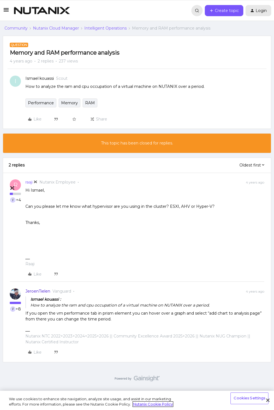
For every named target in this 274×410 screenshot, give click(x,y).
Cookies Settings (249, 398)
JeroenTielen (37, 291)
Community (16, 28)
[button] (6, 11)
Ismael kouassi (39, 78)
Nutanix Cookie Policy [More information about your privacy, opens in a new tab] (153, 404)
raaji (29, 182)
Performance (41, 102)
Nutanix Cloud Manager (56, 28)
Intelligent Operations (105, 28)
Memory (69, 102)
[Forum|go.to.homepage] (42, 10)
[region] (137, 400)
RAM (90, 102)
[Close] (268, 400)
